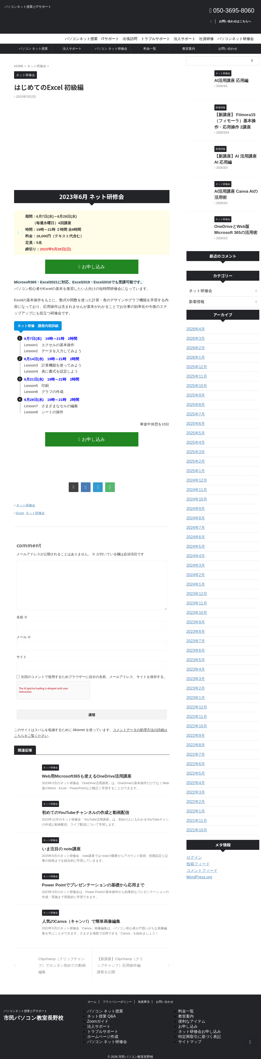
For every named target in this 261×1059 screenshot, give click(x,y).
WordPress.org (197, 872)
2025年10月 (195, 381)
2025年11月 (195, 371)
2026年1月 (194, 352)
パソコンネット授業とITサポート (25, 1006)
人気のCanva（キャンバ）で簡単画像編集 (79, 917)
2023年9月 (194, 617)
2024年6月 (194, 532)
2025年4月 (194, 437)
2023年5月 (194, 655)
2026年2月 (194, 343)
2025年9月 (194, 390)
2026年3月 (194, 333)
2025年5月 (194, 428)
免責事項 (144, 997)
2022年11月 (195, 712)
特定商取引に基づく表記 (199, 1032)
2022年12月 (195, 702)
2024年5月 (194, 541)
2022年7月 (194, 749)
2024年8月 (194, 513)
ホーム (92, 997)
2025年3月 (194, 447)
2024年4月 (194, 551)
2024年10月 (195, 494)
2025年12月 (195, 362)
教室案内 (188, 48)
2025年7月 (194, 409)
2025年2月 (194, 456)
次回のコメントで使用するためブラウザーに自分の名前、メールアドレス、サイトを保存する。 (94, 672)
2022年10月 (195, 721)
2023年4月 (194, 664)
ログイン (193, 852)
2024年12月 (195, 475)
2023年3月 (194, 674)
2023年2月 (194, 683)
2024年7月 (194, 523)
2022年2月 (194, 797)
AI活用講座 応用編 (228, 80)
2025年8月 (194, 400)
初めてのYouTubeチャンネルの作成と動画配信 (83, 808)
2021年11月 (195, 816)
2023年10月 (195, 608)
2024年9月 (194, 504)
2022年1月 (194, 806)
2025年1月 (194, 466)
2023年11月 (195, 598)
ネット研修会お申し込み (199, 1027)
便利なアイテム (191, 1017)
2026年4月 (194, 324)
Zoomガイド (98, 1017)
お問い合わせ (227, 48)
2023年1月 (194, 693)
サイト (22, 652)
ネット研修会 (25, 502)
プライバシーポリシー (117, 997)
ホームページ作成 (102, 1032)
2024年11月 (195, 485)
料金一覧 (149, 48)
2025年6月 (194, 419)
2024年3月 (194, 560)
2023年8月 (194, 627)
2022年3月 (194, 787)
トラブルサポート (102, 1027)
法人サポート (72, 48)
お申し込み (91, 266)
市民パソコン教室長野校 (33, 1013)
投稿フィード (196, 859)
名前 (22, 612)
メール (24, 632)
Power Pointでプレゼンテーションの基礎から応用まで (90, 880)
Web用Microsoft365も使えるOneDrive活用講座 (84, 772)
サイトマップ (190, 1037)
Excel (20, 509)
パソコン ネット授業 (33, 48)
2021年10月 (195, 825)
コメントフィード (200, 866)
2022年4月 (194, 778)
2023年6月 (194, 645)
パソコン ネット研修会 (111, 48)
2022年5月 (194, 768)
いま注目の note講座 (60, 844)
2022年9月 (194, 731)
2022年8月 (194, 740)
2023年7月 (194, 636)
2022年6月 (194, 759)
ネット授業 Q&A (101, 1012)
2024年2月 (194, 570)
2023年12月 (195, 589)
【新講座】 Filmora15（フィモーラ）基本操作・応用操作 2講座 (236, 119)
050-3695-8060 (231, 10)
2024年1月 (194, 579)
